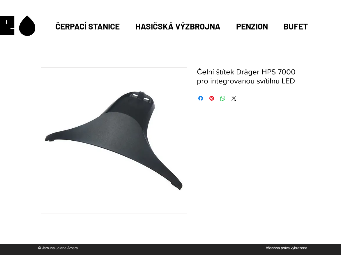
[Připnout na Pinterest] (211, 98)
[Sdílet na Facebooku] (200, 98)
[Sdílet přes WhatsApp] (222, 98)
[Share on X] (233, 98)
